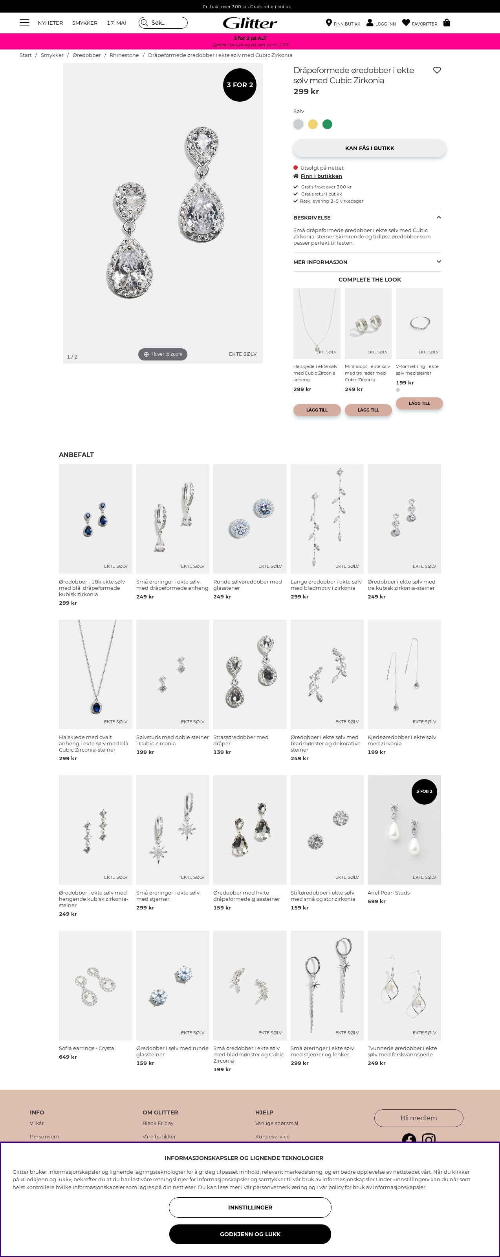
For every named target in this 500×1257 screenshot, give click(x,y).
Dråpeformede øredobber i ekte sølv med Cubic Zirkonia (220, 55)
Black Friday (158, 1123)
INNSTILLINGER (250, 1207)
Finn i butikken (317, 176)
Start (26, 55)
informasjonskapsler (399, 1187)
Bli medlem (419, 1118)
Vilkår (37, 1123)
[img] (40, 92)
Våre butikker (159, 1137)
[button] (384, 23)
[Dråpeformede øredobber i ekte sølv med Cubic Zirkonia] (300, 124)
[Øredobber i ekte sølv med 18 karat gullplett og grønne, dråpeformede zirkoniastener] (329, 124)
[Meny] (25, 22)
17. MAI (116, 23)
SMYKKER (84, 23)
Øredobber (87, 55)
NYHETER (50, 23)
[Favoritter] (422, 23)
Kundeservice (272, 1137)
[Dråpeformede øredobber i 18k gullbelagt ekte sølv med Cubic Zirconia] (315, 124)
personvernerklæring (280, 1187)
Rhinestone (124, 55)
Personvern (44, 1137)
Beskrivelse (312, 217)
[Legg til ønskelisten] (437, 70)
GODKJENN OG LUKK (250, 1234)
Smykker (52, 55)
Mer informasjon (320, 262)
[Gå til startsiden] (250, 23)
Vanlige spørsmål (277, 1123)
